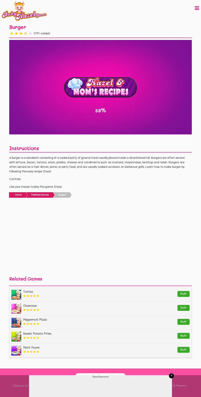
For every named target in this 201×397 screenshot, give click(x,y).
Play (183, 294)
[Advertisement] (100, 238)
